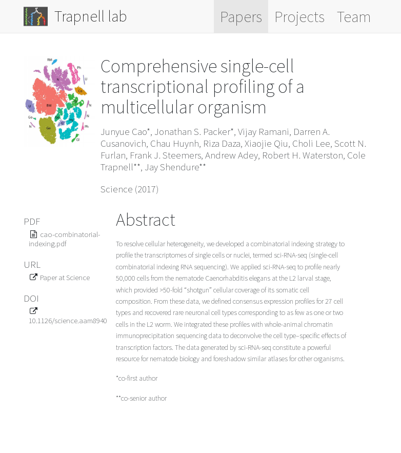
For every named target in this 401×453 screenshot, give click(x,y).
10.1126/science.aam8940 (68, 320)
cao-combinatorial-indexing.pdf (64, 238)
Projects (299, 16)
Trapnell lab (75, 16)
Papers (241, 16)
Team (354, 16)
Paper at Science (65, 277)
